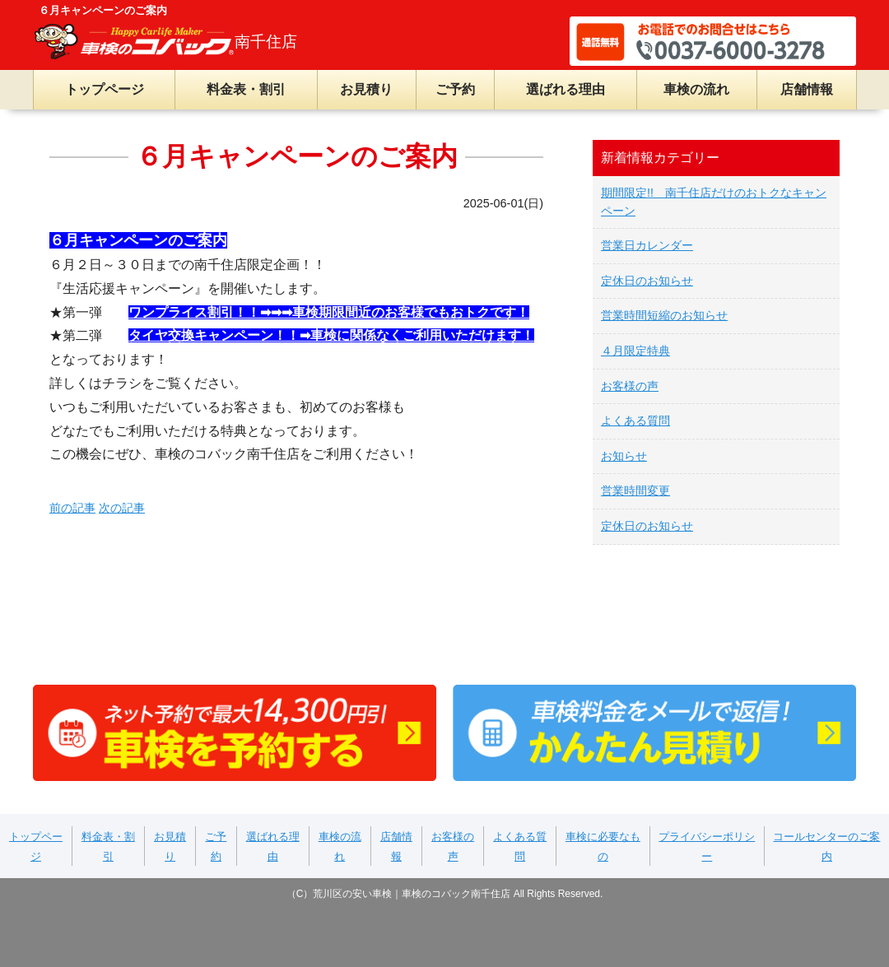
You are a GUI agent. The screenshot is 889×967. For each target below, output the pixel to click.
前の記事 (72, 507)
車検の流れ (696, 89)
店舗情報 (806, 89)
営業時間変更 (635, 490)
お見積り (366, 89)
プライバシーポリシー (707, 846)
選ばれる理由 (565, 89)
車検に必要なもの (603, 846)
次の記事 (122, 507)
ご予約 (455, 89)
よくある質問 (635, 420)
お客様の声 (630, 386)
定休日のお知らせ (647, 280)
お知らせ (624, 456)
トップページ (104, 89)
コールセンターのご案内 (826, 846)
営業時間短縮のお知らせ (664, 315)
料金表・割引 (246, 89)
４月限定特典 (635, 350)
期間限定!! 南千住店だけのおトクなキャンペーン (713, 201)
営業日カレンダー (647, 245)
